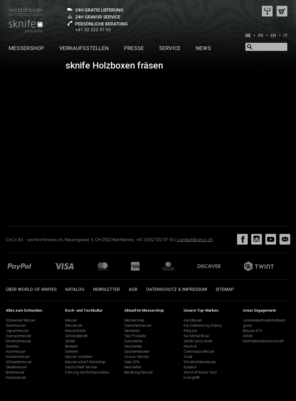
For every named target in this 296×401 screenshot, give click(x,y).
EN (273, 35)
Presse (134, 48)
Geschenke (133, 346)
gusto (247, 325)
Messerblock (75, 330)
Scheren (71, 351)
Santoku (12, 346)
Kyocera (190, 367)
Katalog (74, 289)
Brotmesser (15, 372)
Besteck (71, 346)
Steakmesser (16, 367)
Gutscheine (133, 341)
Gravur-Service (136, 356)
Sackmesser (16, 325)
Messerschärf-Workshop (85, 362)
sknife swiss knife (198, 341)
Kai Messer (193, 320)
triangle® (191, 377)
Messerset (73, 325)
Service (170, 48)
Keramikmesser (19, 341)
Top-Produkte (135, 336)
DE (248, 35)
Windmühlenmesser (200, 362)
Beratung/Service (138, 372)
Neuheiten (132, 330)
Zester (70, 341)
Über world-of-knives (31, 289)
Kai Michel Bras (196, 336)
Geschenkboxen (136, 351)
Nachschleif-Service (81, 367)
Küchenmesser (18, 356)
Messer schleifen (78, 356)
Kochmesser (16, 351)
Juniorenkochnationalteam (264, 320)
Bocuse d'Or (252, 330)
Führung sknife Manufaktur (87, 372)
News (203, 48)
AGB (133, 289)
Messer (71, 320)
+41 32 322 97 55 (93, 29)
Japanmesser (17, 330)
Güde (188, 356)
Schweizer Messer (21, 320)
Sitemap (225, 289)
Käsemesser (16, 377)
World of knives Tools (200, 372)
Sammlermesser (137, 325)
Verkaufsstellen (84, 48)
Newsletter (106, 289)
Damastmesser (19, 336)
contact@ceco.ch (195, 239)
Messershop (26, 48)
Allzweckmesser (19, 362)
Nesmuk (190, 346)
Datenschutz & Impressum (176, 289)
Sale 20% (132, 362)
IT (285, 35)
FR (260, 35)
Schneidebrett (76, 336)
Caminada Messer (199, 351)
